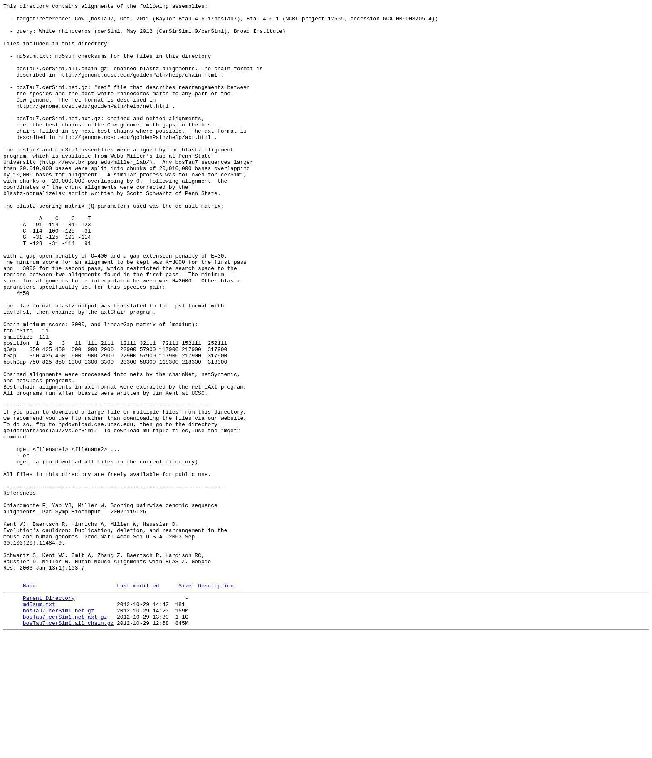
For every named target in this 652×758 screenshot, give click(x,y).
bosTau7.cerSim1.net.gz (58, 730)
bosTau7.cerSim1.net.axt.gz (65, 737)
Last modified (138, 701)
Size (184, 701)
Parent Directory (49, 715)
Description (216, 701)
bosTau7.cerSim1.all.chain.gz (68, 745)
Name (29, 701)
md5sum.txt (39, 722)
